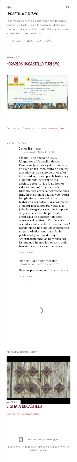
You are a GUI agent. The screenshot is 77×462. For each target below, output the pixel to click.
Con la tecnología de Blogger (38, 439)
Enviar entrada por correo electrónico (44, 128)
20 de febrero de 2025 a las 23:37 (40, 264)
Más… (48, 41)
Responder (27, 252)
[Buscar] (68, 6)
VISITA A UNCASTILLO (24, 407)
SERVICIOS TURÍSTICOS (24, 41)
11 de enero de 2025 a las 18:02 (38, 151)
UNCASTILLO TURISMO (22, 14)
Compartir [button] (13, 128)
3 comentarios (30, 413)
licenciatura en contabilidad (38, 261)
